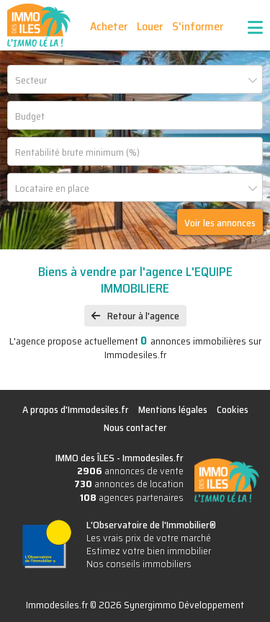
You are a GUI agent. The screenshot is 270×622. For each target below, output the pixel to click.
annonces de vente (130, 471)
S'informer (197, 26)
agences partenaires (132, 497)
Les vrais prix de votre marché (148, 538)
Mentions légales (172, 409)
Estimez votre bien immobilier (148, 551)
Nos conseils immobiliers (139, 564)
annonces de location (129, 484)
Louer (150, 26)
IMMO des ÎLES (39, 25)
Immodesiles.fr (153, 458)
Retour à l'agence (143, 316)
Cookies (232, 409)
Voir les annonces (220, 223)
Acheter (108, 26)
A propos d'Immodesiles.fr (75, 409)
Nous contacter (135, 427)
